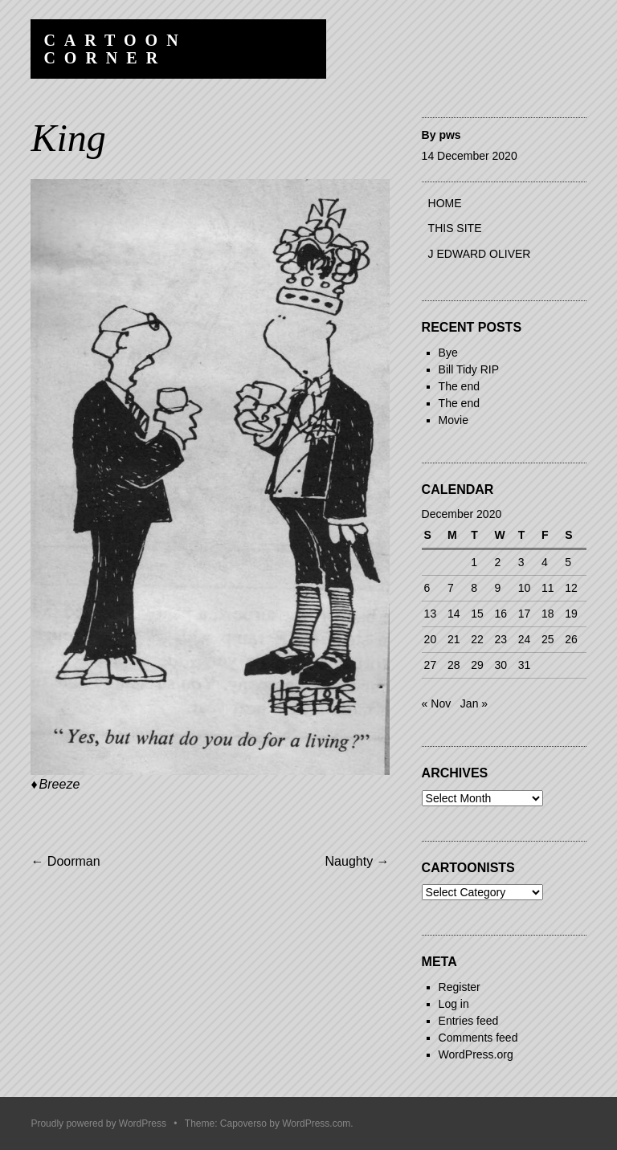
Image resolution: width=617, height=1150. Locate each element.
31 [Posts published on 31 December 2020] (524, 665)
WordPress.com (316, 1123)
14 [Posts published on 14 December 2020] (453, 613)
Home (445, 203)
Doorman (65, 861)
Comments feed (478, 1037)
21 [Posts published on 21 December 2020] (453, 639)
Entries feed (469, 1020)
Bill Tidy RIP (469, 369)
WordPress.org (476, 1054)
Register (459, 987)
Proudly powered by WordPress (98, 1123)
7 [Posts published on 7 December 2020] (450, 587)
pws (449, 134)
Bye (448, 352)
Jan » (474, 703)
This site (455, 228)
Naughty (357, 861)
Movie (453, 420)
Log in (454, 1003)
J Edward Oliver (479, 253)
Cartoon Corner (114, 49)
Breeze (59, 784)
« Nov (437, 703)
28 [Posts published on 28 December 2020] (453, 665)
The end (459, 386)
